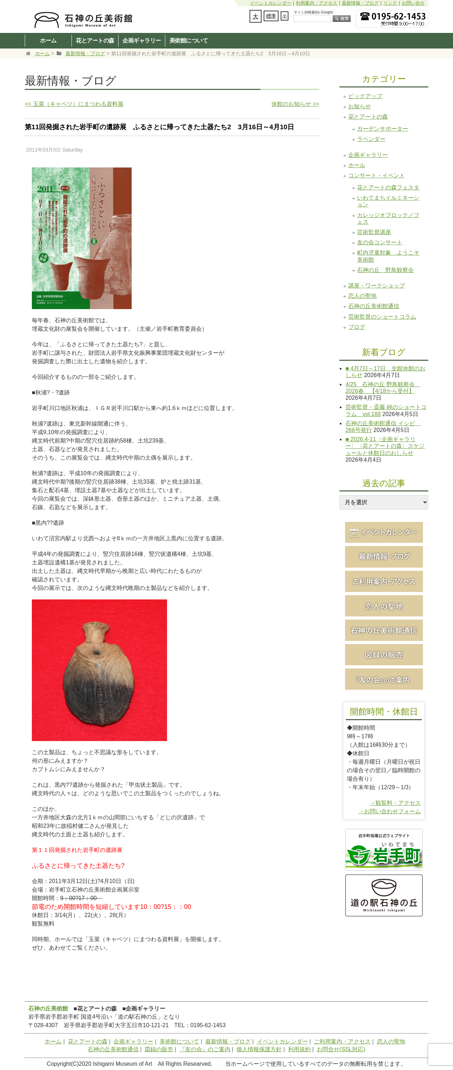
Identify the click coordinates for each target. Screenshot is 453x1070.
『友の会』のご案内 (204, 1049)
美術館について (189, 40)
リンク (390, 3)
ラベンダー (371, 139)
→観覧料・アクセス (395, 803)
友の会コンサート (379, 242)
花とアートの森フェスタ (388, 187)
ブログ (356, 327)
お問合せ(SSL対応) (341, 1049)
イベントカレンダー (270, 3)
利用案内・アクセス (316, 3)
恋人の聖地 (362, 296)
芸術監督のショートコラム (382, 317)
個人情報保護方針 (259, 1049)
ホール (356, 165)
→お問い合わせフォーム (390, 811)
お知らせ (359, 106)
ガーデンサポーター (382, 129)
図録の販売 (159, 1049)
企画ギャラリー (141, 40)
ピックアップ (365, 96)
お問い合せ (413, 3)
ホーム (48, 40)
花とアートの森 (95, 40)
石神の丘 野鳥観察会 (385, 270)
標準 (271, 16)
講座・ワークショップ (376, 286)
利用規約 (299, 1049)
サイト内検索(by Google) (313, 12)
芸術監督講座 (374, 232)
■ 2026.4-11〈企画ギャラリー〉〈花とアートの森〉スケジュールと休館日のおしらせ (385, 446)
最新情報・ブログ (360, 3)
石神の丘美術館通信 (373, 306)
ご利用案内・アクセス (342, 1041)
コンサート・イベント (376, 175)
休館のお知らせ (295, 104)
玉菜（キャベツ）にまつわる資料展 (74, 104)
